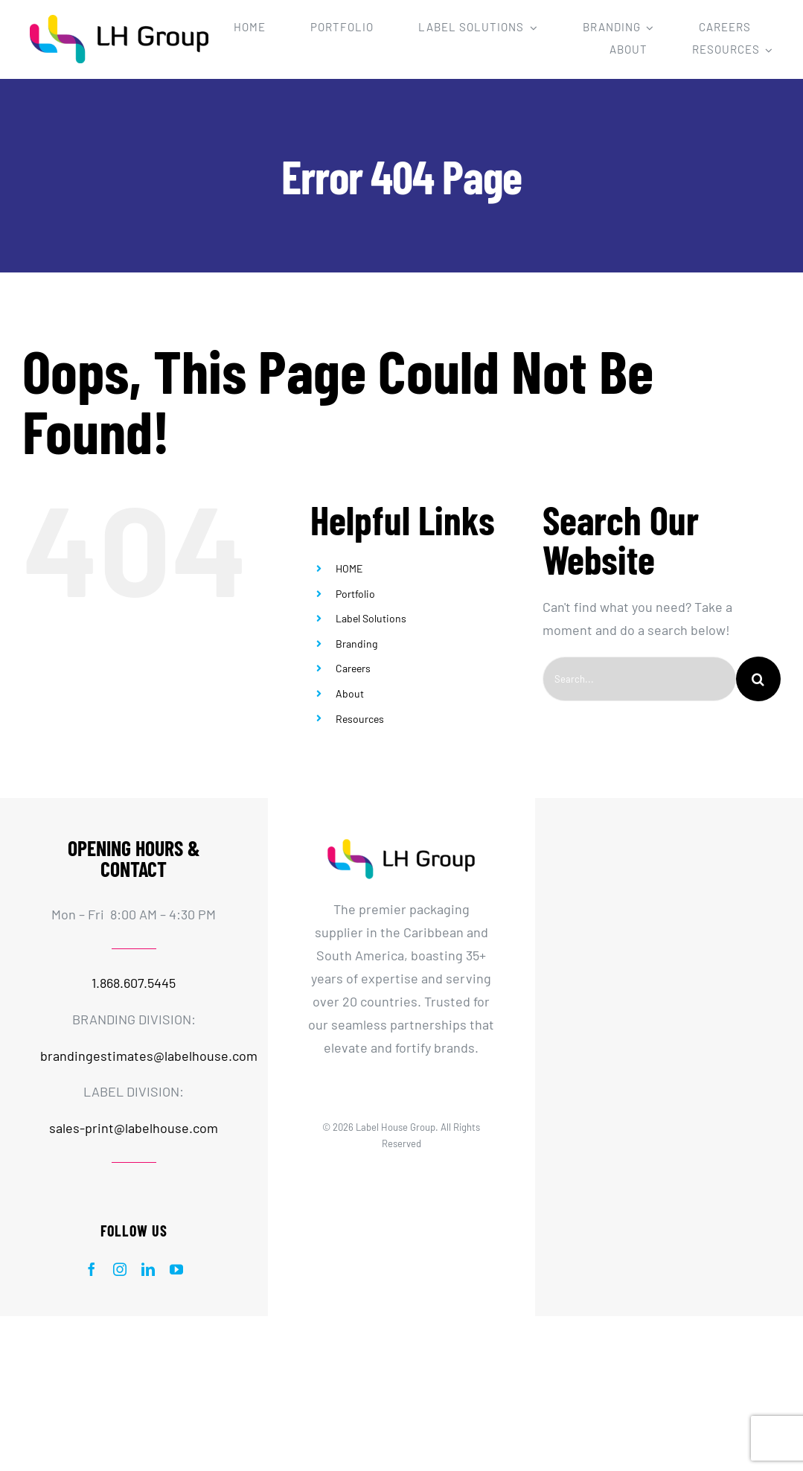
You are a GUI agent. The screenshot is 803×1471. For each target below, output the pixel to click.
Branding (356, 643)
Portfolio (355, 593)
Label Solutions (371, 618)
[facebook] (91, 1269)
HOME (349, 568)
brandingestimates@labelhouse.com (148, 1055)
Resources (360, 718)
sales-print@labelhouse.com (133, 1128)
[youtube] (176, 1269)
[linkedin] (148, 1269)
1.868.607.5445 (134, 982)
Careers (353, 668)
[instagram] (120, 1269)
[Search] (758, 679)
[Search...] (639, 679)
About (350, 693)
